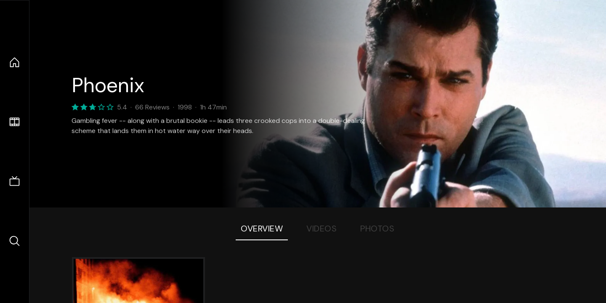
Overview (262, 228)
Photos (377, 228)
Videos (321, 228)
